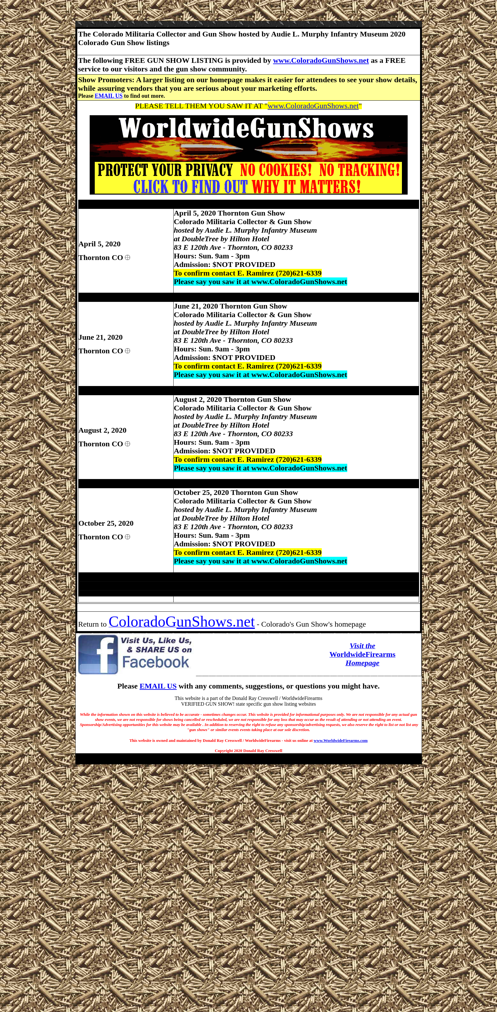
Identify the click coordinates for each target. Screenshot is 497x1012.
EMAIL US (109, 96)
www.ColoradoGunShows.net (321, 60)
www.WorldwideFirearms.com (341, 740)
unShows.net (215, 621)
